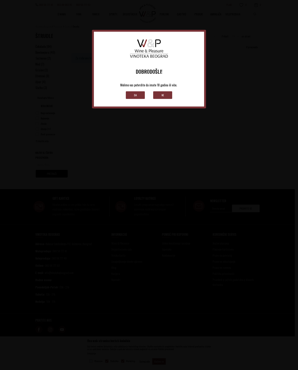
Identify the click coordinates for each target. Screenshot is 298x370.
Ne (163, 95)
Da (135, 95)
